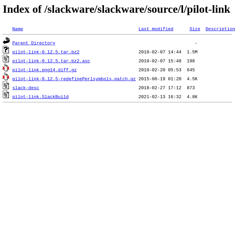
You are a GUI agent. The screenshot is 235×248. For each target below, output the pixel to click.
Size (195, 28)
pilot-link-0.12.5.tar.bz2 (45, 52)
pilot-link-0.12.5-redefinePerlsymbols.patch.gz (74, 78)
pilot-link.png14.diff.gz (44, 69)
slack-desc (25, 87)
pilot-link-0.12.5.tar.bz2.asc (51, 61)
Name (17, 28)
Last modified (155, 28)
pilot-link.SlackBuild (40, 96)
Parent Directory (33, 43)
